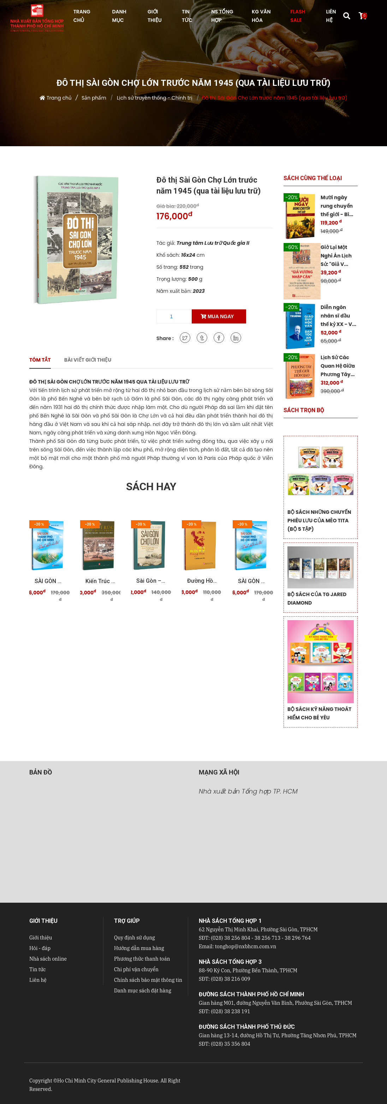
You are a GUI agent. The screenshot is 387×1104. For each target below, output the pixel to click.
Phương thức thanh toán (142, 959)
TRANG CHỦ (81, 16)
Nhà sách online (48, 959)
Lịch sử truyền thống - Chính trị (153, 97)
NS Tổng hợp (222, 16)
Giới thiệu (40, 937)
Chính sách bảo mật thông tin (148, 980)
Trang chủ (59, 97)
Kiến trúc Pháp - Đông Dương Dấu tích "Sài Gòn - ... (100, 581)
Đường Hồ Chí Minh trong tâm (202, 580)
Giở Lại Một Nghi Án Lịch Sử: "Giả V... (336, 256)
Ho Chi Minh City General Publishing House (107, 1081)
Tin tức (37, 969)
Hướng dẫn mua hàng (139, 948)
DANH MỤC (119, 16)
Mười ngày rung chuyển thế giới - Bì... (337, 206)
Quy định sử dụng (134, 937)
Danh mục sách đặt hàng (142, 990)
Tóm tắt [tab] (40, 359)
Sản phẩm (94, 97)
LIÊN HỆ (331, 16)
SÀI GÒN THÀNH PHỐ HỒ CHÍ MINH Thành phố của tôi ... (49, 581)
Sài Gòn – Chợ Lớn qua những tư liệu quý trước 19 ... (151, 580)
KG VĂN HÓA (261, 16)
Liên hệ (38, 980)
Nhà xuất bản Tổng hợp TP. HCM (248, 791)
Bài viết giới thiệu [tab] (88, 359)
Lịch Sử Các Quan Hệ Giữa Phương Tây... (338, 366)
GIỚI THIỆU (155, 16)
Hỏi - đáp (39, 948)
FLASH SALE (297, 16)
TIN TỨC (187, 16)
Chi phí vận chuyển (136, 969)
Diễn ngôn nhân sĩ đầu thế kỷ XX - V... (338, 316)
